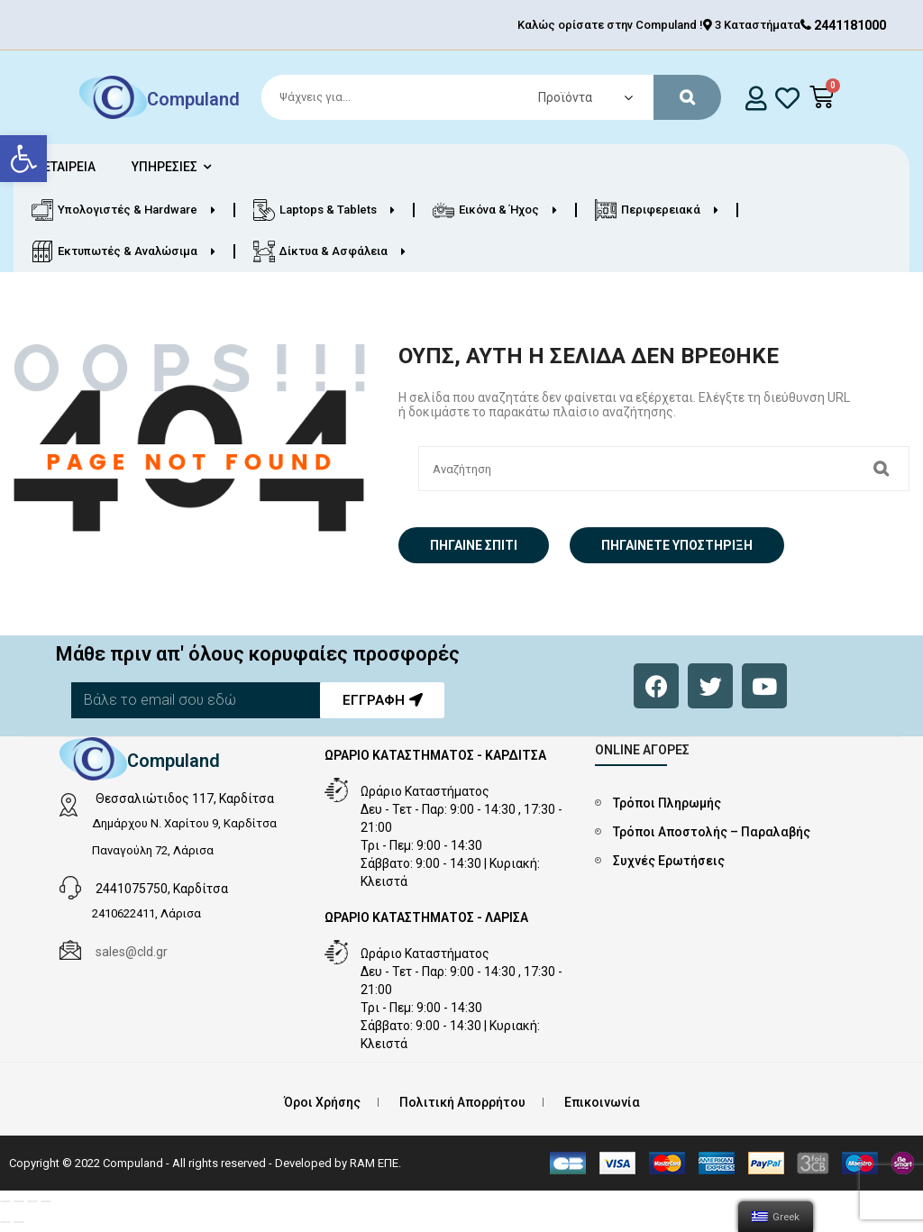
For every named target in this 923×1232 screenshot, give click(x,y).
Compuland (193, 99)
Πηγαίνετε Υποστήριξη (677, 545)
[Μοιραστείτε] (19, 1201)
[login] (757, 98)
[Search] (483, 97)
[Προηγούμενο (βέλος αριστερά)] (5, 1222)
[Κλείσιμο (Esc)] (5, 1201)
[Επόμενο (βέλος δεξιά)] (19, 1222)
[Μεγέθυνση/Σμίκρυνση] (46, 1201)
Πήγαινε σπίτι (473, 545)
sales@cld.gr (132, 952)
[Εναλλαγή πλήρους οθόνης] (32, 1201)
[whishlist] (787, 98)
